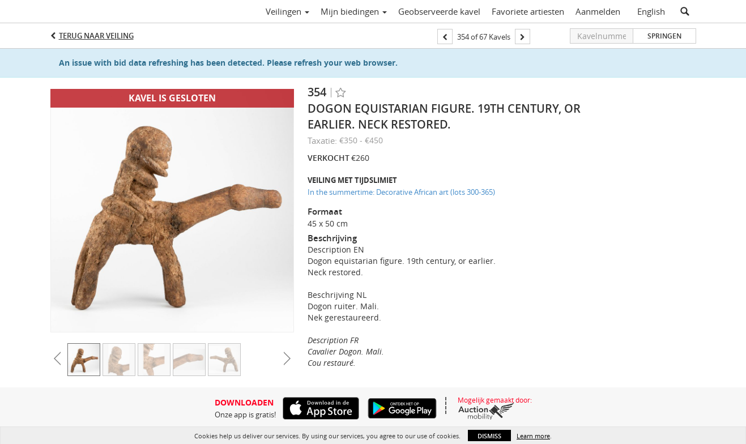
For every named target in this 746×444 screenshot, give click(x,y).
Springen (664, 36)
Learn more (533, 436)
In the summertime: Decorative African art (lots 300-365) (401, 192)
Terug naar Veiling (96, 36)
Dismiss (489, 436)
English (651, 11)
